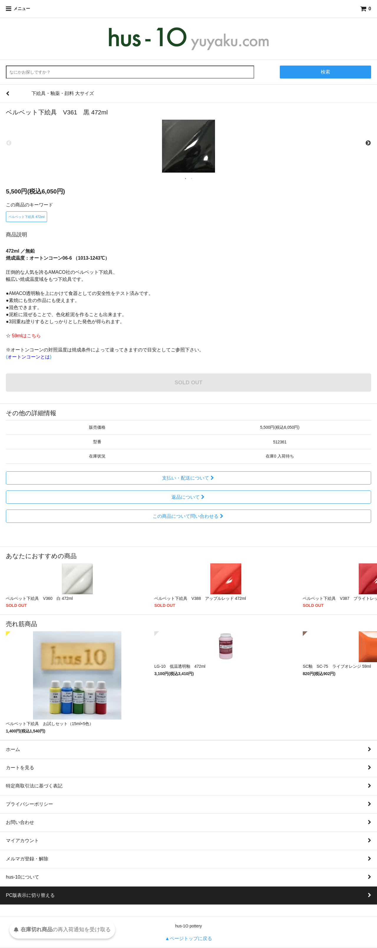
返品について (188, 497)
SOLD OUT (188, 382)
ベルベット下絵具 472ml (26, 216)
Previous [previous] (9, 143)
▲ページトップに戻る (188, 938)
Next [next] (368, 143)
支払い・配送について (188, 477)
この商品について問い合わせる (189, 516)
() (29, 356)
